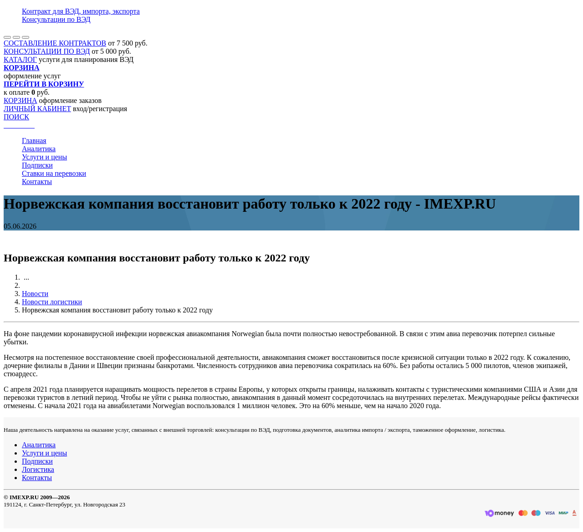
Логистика (38, 469)
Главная (34, 140)
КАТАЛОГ (20, 59)
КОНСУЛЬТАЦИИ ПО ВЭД (47, 51)
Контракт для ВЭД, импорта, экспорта (81, 11)
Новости (35, 293)
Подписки (37, 165)
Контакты (37, 181)
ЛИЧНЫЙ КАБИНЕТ (37, 109)
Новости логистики (52, 302)
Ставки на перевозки (54, 173)
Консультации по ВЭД (56, 19)
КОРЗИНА (20, 100)
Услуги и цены (44, 157)
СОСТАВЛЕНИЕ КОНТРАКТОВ (55, 43)
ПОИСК (16, 117)
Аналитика (39, 149)
